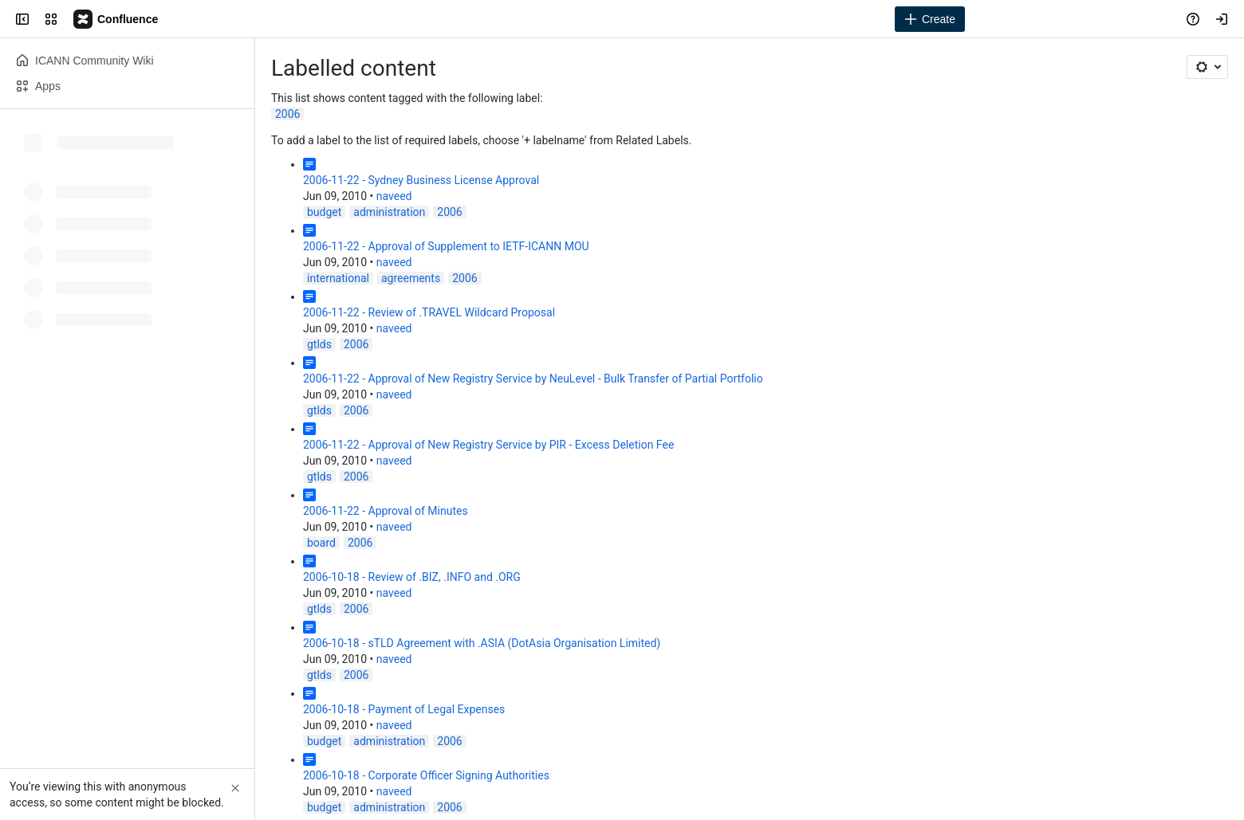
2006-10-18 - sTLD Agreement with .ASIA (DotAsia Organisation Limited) (481, 643)
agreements (410, 278)
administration (389, 212)
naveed (394, 196)
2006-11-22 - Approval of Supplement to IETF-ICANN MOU (446, 246)
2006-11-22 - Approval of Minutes (385, 510)
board (321, 542)
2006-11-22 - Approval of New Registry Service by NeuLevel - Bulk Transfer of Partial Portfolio (533, 378)
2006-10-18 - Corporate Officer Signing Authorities (426, 775)
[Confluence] (116, 19)
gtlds (319, 344)
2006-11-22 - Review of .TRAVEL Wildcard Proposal (429, 312)
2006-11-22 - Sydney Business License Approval (421, 180)
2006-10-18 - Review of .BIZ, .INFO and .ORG (412, 577)
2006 (287, 114)
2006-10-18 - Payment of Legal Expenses (404, 709)
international (338, 278)
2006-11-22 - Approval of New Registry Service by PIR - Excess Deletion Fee (488, 444)
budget (324, 212)
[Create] (930, 19)
